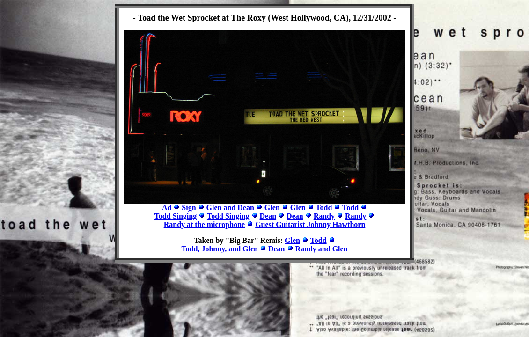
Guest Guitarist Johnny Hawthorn (310, 224)
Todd (324, 208)
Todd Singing (175, 216)
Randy (324, 216)
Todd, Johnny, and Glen (219, 249)
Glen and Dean (230, 208)
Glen (272, 208)
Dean (268, 216)
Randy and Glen (321, 249)
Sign (189, 208)
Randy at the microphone (204, 224)
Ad (166, 208)
